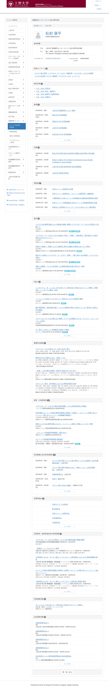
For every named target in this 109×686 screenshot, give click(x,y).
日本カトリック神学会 (60, 504)
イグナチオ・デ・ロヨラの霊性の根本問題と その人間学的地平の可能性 (61, 406)
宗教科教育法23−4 (42, 648)
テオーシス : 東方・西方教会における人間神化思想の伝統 (56, 384)
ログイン (98, 1)
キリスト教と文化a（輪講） (62, 485)
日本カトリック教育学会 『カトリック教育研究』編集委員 (73, 194)
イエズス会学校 (40, 76)
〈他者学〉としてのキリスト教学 (47, 548)
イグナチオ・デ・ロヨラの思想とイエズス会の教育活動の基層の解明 (60, 540)
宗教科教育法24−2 (42, 639)
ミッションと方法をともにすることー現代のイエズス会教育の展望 (59, 299)
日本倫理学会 (57, 518)
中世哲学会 (56, 522)
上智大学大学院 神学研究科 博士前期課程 (67, 167)
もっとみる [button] (67, 140)
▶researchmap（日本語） (16, 200)
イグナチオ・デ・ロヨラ (56, 73)
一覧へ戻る (67, 672)
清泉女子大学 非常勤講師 (61, 121)
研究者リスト (38, 26)
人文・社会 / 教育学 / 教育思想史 (47, 94)
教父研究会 (56, 509)
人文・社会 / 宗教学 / (43, 97)
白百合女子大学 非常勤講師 (62, 134)
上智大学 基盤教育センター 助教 (63, 110)
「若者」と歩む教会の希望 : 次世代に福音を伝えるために (56, 371)
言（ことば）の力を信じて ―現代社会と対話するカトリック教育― (59, 605)
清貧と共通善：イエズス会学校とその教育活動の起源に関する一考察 (60, 266)
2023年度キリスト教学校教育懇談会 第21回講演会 (53, 656)
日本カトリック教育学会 (61, 513)
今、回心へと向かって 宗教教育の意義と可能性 (52, 330)
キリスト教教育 (51, 76)
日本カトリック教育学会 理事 (62, 189)
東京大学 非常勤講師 (59, 115)
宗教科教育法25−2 (42, 623)
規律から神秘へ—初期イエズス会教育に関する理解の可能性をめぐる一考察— (63, 246)
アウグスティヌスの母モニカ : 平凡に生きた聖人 (53, 349)
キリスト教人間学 (41, 73)
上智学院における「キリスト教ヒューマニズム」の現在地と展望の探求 (61, 581)
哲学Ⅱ (54, 479)
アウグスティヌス (64, 76)
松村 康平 (53, 33)
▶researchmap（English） (16, 205)
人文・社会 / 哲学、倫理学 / (46, 91)
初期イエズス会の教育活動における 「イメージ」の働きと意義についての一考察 (64, 424)
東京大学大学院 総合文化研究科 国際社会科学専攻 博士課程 (73, 153)
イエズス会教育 (87, 73)
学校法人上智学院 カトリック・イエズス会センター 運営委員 (74, 207)
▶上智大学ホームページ (15, 190)
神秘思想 (69, 73)
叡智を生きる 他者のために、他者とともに (51, 358)
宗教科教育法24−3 (42, 631)
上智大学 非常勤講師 (59, 128)
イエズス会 (77, 73)
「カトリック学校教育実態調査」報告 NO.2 (51, 433)
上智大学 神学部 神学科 (60, 173)
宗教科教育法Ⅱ (57, 474)
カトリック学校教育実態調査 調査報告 (49, 439)
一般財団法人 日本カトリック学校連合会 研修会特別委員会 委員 (75, 198)
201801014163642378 (53, 58)
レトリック (76, 76)
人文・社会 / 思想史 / (43, 88)
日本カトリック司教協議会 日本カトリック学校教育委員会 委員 (74, 203)
